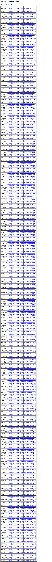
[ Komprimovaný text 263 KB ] (30, 543)
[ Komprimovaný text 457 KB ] (30, 524)
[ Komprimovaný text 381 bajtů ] (30, 14)
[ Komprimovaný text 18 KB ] (29, 174)
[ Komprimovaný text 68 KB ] (29, 323)
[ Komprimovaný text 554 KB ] (30, 423)
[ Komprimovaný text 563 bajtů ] (30, 42)
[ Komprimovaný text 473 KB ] (30, 387)
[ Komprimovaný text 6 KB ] (29, 83)
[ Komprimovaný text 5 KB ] (29, 20)
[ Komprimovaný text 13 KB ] (29, 111)
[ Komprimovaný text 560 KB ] (30, 395)
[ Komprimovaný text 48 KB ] (29, 248)
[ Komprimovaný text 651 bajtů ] (30, 96)
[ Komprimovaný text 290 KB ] (30, 557)
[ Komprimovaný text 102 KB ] (30, 340)
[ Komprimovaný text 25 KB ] (29, 187)
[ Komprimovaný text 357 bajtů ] (30, 60)
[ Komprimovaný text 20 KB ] (29, 152)
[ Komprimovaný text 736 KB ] (30, 427)
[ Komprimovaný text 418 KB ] (30, 541)
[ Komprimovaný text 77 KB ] (29, 264)
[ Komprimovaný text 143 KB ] (30, 331)
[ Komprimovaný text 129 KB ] (30, 342)
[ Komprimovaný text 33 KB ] (29, 146)
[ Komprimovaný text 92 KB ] (29, 329)
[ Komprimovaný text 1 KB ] (29, 11)
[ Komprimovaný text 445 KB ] (30, 525)
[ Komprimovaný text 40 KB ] (29, 256)
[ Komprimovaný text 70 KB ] (29, 317)
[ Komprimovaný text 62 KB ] (29, 309)
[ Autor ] (17, 8)
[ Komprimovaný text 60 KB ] (29, 311)
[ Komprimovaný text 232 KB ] (30, 554)
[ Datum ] (21, 8)
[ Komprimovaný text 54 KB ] (29, 275)
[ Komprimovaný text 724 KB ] (30, 532)
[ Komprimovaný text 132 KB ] (30, 350)
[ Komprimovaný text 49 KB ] (29, 253)
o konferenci (9, 4)
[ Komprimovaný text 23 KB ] (29, 89)
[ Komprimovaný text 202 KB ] (30, 345)
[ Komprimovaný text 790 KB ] (30, 521)
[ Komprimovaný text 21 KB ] (29, 143)
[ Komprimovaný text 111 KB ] (30, 356)
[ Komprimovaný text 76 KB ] (29, 312)
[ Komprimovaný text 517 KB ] (30, 383)
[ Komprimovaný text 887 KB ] (30, 516)
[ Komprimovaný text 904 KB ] (30, 409)
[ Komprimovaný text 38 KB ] (29, 166)
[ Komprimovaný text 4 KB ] (29, 33)
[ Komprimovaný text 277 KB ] (30, 375)
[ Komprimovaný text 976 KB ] (30, 514)
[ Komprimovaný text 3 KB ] (29, 16)
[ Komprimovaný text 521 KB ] (30, 540)
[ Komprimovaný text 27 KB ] (29, 168)
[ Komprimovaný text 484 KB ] (30, 530)
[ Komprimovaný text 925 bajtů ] (30, 38)
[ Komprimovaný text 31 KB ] (29, 158)
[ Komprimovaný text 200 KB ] (30, 560)
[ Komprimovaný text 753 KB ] (30, 513)
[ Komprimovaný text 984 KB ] (30, 439)
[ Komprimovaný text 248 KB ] (30, 373)
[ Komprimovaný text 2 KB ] (29, 8)
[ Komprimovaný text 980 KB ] (30, 503)
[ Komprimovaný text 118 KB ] (30, 290)
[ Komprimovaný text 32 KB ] (29, 169)
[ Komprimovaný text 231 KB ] (30, 365)
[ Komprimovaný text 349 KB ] (30, 378)
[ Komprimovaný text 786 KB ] (30, 402)
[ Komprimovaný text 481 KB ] (30, 538)
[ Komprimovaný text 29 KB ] (29, 149)
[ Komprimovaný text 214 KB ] (30, 372)
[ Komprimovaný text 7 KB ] (29, 82)
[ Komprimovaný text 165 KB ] (30, 344)
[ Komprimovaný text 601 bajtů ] (30, 13)
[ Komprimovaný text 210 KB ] (30, 364)
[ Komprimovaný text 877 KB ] (30, 488)
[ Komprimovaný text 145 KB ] (30, 347)
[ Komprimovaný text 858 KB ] (30, 461)
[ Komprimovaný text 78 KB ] (29, 320)
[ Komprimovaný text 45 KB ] (29, 278)
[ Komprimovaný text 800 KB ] (30, 425)
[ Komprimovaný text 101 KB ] (30, 333)
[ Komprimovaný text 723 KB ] (30, 428)
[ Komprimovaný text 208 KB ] (30, 359)
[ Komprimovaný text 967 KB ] (30, 442)
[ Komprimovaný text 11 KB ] (29, 99)
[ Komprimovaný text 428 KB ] (30, 381)
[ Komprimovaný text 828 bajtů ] (30, 44)
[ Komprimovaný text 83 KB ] (29, 322)
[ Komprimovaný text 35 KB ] (29, 301)
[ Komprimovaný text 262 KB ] (30, 362)
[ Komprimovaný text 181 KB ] (30, 367)
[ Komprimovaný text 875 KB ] (30, 469)
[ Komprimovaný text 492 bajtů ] (30, 28)
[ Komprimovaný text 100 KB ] (30, 303)
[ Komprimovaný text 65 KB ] (29, 304)
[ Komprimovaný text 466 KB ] (30, 527)
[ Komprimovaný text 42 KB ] (29, 260)
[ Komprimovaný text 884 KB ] (30, 480)
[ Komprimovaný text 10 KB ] (29, 121)
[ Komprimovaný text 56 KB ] (29, 231)
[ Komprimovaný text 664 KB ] (30, 403)
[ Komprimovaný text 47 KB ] (29, 276)
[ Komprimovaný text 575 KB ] (30, 398)
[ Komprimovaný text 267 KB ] (30, 544)
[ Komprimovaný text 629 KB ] (30, 420)
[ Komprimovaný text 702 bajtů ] (30, 31)
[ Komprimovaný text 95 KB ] (29, 339)
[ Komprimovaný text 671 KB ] (30, 417)
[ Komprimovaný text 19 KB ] (29, 113)
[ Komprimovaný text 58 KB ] (29, 307)
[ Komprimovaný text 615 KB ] (30, 408)
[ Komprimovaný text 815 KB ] (30, 486)
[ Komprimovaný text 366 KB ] (30, 376)
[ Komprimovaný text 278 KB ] (30, 370)
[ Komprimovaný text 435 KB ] (30, 535)
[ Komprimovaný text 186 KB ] (30, 348)
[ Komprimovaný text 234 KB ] (30, 555)
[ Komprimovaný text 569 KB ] (30, 518)
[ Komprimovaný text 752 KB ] (30, 511)
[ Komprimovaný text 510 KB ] (30, 397)
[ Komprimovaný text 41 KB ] (29, 154)
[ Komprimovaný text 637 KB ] (30, 519)
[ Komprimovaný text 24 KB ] (29, 206)
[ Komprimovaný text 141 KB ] (30, 358)
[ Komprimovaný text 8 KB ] (29, 97)
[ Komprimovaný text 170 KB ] (30, 160)
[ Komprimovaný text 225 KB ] (30, 552)
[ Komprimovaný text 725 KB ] (30, 414)
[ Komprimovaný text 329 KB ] (30, 386)
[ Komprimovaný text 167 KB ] (30, 351)
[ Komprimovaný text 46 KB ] (29, 268)
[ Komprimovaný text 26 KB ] (29, 91)
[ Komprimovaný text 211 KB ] (30, 369)
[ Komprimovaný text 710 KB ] (30, 406)
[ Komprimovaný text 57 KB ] (29, 232)
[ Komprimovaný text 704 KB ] (30, 507)
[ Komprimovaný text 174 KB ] (30, 354)
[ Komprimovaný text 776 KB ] (30, 400)
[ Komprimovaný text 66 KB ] (29, 234)
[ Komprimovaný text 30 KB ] (29, 235)
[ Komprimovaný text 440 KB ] (30, 533)
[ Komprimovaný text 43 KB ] (29, 227)
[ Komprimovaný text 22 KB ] (29, 151)
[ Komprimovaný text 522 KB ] (30, 392)
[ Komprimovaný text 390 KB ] (30, 380)
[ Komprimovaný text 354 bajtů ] (30, 25)
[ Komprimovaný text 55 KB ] (29, 180)
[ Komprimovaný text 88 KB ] (29, 289)
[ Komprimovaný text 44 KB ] (29, 251)
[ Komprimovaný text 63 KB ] (29, 306)
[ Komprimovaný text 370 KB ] (30, 536)
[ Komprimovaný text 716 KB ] (30, 411)
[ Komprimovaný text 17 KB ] (29, 141)
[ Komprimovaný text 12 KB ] (29, 157)
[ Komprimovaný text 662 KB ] (30, 419)
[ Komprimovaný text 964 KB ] (30, 499)
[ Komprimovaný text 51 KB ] (29, 249)
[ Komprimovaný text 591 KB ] (30, 405)
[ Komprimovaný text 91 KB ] (29, 334)
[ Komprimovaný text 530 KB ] (30, 391)
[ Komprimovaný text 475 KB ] (30, 529)
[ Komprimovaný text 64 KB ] (29, 144)
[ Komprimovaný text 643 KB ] (30, 413)
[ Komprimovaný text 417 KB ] (30, 394)
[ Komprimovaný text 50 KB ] (29, 293)
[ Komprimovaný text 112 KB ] (30, 336)
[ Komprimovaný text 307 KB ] (30, 549)
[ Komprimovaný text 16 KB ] (29, 88)
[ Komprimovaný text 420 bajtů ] (30, 116)
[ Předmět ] (13, 8)
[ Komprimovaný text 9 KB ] (29, 57)
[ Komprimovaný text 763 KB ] (30, 422)
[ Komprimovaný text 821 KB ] (30, 416)
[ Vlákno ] (9, 8)
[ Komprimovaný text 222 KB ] (30, 361)
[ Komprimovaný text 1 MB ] (29, 431)
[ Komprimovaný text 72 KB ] (29, 273)
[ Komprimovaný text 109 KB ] (30, 326)
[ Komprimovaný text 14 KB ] (29, 132)
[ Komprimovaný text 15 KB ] (29, 108)
